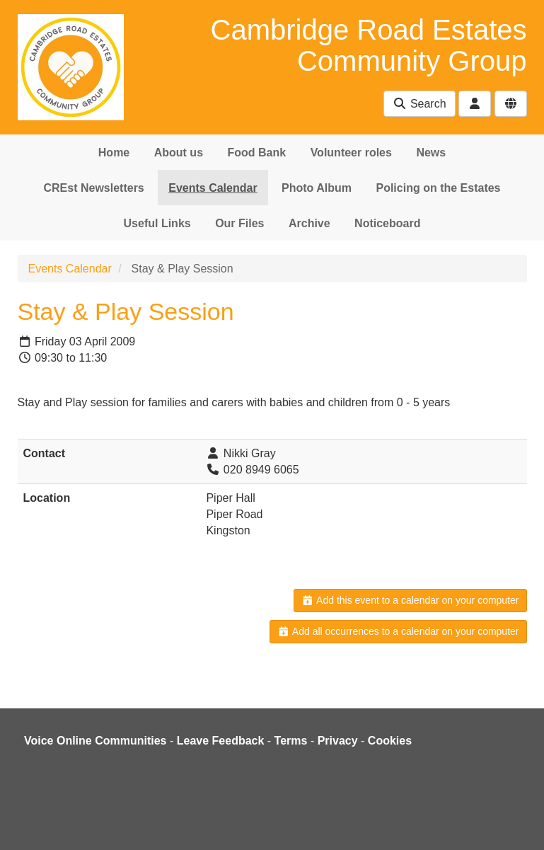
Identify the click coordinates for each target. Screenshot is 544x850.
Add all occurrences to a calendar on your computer (398, 631)
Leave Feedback (221, 741)
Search (419, 104)
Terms (291, 741)
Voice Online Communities (95, 741)
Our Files (239, 223)
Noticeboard (387, 223)
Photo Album (317, 188)
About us (178, 153)
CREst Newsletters (93, 188)
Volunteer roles (351, 153)
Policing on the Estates (438, 188)
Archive (309, 223)
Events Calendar (212, 188)
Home (113, 153)
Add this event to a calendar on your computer (410, 600)
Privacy (338, 741)
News (431, 153)
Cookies (390, 741)
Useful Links (157, 223)
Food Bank (257, 153)
